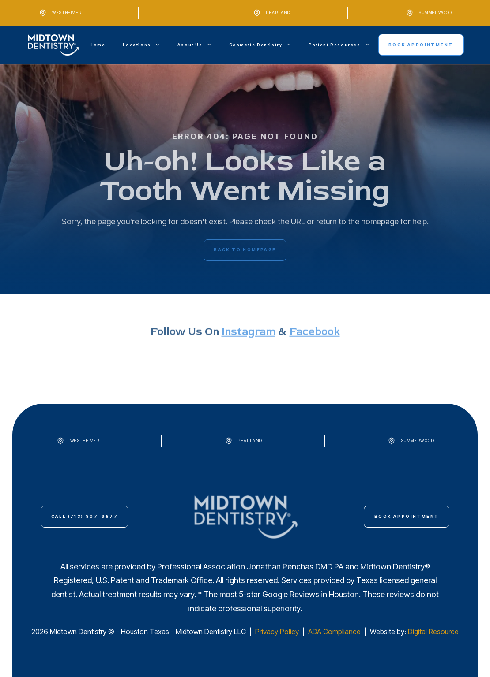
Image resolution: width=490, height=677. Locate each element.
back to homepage (245, 249)
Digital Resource (433, 631)
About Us (190, 44)
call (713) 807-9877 (84, 516)
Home (97, 44)
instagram (248, 353)
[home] (53, 45)
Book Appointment (420, 44)
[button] (141, 45)
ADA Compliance (334, 631)
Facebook (315, 353)
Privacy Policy (278, 631)
